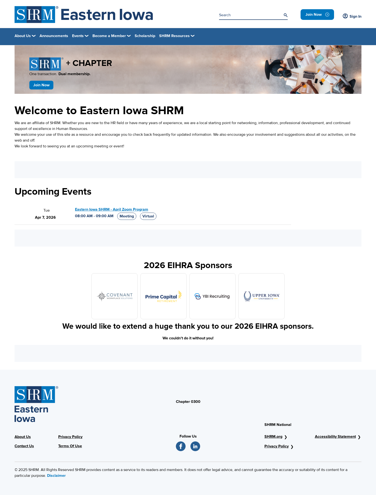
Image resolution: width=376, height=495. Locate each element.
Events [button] (78, 35)
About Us (23, 436)
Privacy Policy (70, 436)
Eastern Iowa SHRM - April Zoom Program (111, 209)
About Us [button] (23, 35)
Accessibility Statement (335, 436)
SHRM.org (273, 436)
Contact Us (24, 446)
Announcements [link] (54, 35)
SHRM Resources (174, 35)
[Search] (285, 15)
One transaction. (59, 74)
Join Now (41, 85)
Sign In (352, 16)
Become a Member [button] (109, 35)
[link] (317, 14)
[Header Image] (84, 14)
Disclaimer (56, 476)
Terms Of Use (70, 446)
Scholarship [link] (145, 35)
